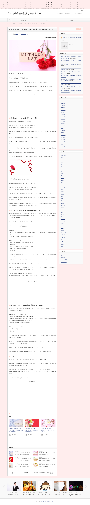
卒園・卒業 (63, 237)
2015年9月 (63, 137)
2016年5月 (63, 119)
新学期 (62, 191)
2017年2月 (63, 105)
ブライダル (63, 187)
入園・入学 (63, 234)
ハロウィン (63, 221)
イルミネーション (64, 159)
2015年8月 (63, 139)
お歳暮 (62, 225)
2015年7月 (63, 141)
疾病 (62, 173)
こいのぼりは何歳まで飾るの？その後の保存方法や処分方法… (44, 473)
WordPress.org (64, 262)
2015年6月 (63, 144)
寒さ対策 (62, 171)
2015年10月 (63, 135)
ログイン (62, 255)
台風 (62, 239)
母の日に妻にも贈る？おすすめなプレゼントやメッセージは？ (48, 430)
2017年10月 (63, 103)
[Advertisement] (32, 104)
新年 (62, 157)
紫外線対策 (63, 205)
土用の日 (62, 241)
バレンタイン (63, 232)
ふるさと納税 (63, 155)
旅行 (62, 182)
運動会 (62, 246)
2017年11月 (63, 100)
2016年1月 (63, 128)
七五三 (62, 228)
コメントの (64, 259)
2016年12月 (63, 110)
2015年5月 (63, 146)
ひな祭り (62, 214)
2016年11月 (63, 112)
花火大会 (62, 207)
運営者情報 (71, 20)
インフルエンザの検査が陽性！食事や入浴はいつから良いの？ (60, 493)
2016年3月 (63, 123)
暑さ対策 (62, 203)
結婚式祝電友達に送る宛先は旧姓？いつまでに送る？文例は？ (29, 493)
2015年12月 (63, 130)
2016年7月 (63, 116)
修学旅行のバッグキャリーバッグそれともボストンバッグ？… (21, 473)
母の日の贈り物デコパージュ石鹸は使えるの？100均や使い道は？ (47, 459)
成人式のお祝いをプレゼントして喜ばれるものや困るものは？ (14, 493)
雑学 (62, 196)
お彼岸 (62, 223)
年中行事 (62, 230)
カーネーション (23, 34)
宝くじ (62, 166)
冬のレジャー (63, 162)
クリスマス (63, 164)
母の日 (17, 34)
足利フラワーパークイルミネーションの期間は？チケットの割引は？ (75, 494)
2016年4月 (63, 121)
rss (82, 10)
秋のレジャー (63, 209)
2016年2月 (63, 125)
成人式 (62, 168)
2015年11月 (63, 132)
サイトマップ (47, 20)
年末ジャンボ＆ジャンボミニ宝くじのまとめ (69, 64)
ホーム (9, 20)
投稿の (63, 257)
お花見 (62, 184)
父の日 (62, 212)
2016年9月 (63, 114)
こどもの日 (63, 219)
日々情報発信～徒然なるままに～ (24, 13)
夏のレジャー (63, 200)
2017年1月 (63, 107)
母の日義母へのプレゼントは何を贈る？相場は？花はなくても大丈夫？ (16, 430)
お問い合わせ (23, 20)
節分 (62, 175)
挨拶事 (62, 180)
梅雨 (62, 198)
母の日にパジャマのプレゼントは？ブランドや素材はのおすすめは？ (47, 465)
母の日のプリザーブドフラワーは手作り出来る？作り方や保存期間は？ (32, 430)
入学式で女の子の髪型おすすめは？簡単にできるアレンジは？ (44, 493)
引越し (62, 189)
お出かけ (62, 178)
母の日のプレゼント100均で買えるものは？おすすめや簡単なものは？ (22, 465)
